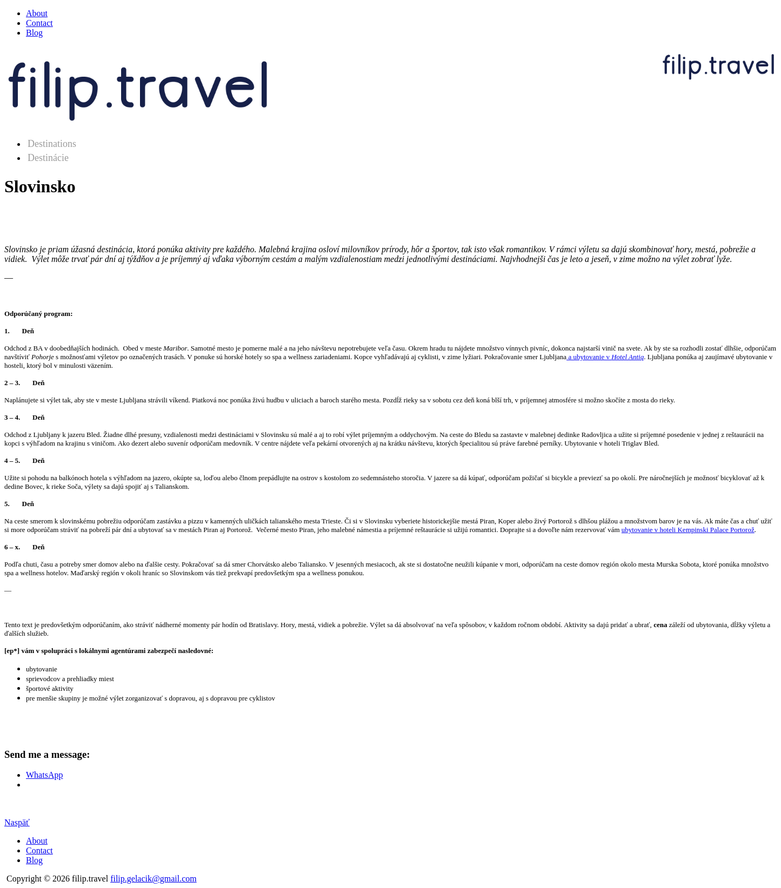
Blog (34, 32)
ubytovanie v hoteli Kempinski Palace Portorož (688, 530)
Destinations (52, 143)
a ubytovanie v (605, 357)
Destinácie (48, 157)
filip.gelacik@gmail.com (153, 878)
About (37, 13)
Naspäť (17, 822)
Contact (39, 23)
